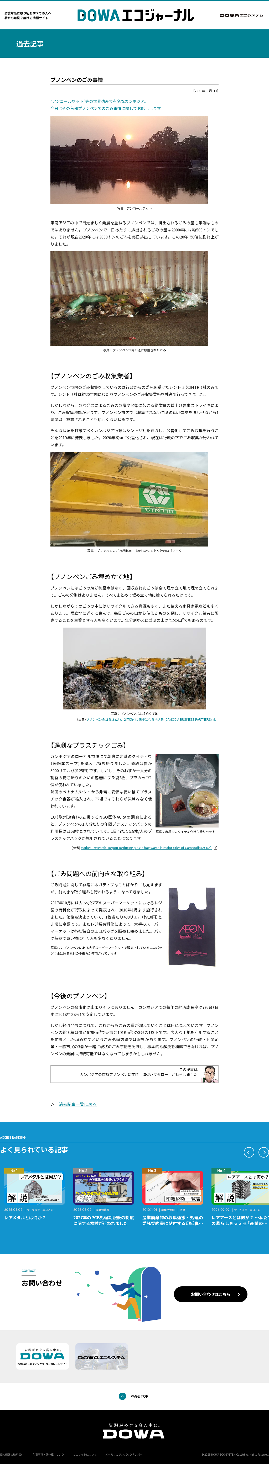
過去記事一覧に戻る (78, 1104)
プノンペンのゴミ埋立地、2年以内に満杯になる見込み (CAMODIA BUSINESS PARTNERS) (149, 719)
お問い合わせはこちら (210, 1294)
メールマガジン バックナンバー (124, 1454)
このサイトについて (85, 1454)
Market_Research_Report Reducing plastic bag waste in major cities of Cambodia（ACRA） (146, 847)
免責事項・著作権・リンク (48, 1454)
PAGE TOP (139, 1396)
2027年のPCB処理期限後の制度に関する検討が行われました (103, 1220)
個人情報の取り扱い (12, 1454)
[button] (249, 1152)
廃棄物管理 (102, 1210)
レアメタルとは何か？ (25, 1217)
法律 (182, 1210)
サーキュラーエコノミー (41, 1210)
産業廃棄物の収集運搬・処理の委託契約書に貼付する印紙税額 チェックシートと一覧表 (174, 1223)
